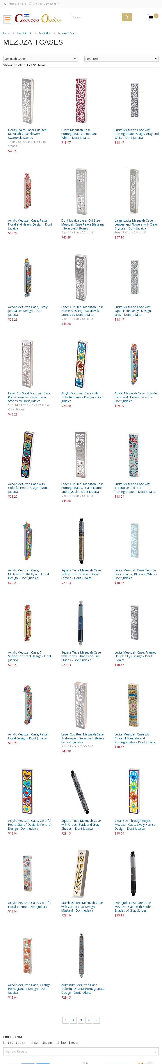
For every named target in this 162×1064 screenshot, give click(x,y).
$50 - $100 (70, 1043)
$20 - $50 (43, 1043)
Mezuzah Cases (67, 33)
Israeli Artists (24, 33)
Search (127, 17)
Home (7, 33)
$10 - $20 (17, 1043)
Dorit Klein (45, 33)
